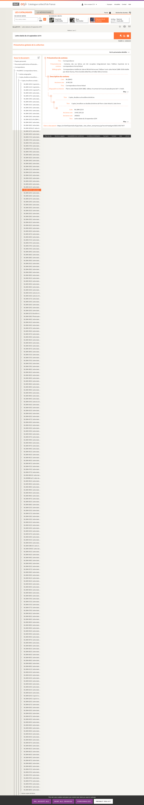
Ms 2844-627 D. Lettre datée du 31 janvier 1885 (32, 704)
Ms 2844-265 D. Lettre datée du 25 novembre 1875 (32, 231)
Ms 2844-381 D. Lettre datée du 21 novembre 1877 (32, 372)
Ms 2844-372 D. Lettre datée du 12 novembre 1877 (32, 355)
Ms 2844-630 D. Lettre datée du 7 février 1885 (32, 707)
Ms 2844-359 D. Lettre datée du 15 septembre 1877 (32, 337)
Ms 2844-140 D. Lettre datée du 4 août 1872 (32, 102)
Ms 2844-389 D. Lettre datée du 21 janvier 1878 (32, 387)
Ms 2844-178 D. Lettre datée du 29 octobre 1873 (32, 152)
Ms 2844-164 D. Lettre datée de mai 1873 (32, 122)
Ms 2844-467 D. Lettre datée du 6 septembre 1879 (32, 463)
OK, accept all (41, 801)
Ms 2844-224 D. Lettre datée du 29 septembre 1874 (32, 193)
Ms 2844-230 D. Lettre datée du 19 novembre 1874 (32, 205)
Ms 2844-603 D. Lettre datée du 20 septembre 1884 (32, 654)
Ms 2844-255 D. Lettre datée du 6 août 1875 (32, 213)
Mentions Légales (59, 136)
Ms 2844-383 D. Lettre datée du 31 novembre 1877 (32, 375)
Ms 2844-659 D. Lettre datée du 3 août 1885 (32, 746)
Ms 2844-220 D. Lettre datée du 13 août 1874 (32, 184)
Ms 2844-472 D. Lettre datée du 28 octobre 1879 (32, 466)
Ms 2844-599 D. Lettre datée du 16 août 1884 (32, 643)
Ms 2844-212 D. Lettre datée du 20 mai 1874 (32, 172)
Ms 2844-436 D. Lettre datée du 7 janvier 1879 (32, 434)
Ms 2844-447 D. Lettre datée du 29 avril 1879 (32, 446)
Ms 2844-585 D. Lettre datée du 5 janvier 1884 (32, 622)
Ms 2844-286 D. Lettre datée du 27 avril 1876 (32, 255)
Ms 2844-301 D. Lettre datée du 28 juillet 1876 (32, 278)
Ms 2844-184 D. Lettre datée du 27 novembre (32, 160)
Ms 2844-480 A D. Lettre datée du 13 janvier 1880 (32, 475)
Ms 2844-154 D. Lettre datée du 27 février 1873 (32, 113)
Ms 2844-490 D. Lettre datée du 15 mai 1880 (32, 490)
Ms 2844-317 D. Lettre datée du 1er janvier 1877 (32, 299)
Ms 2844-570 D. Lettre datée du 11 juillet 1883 (32, 599)
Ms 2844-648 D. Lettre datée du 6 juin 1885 (32, 728)
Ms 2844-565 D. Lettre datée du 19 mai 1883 (32, 590)
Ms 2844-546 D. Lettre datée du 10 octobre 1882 (32, 557)
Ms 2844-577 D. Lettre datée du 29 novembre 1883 (32, 607)
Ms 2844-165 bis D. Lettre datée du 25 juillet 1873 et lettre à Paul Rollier (32, 128)
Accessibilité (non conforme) (76, 136)
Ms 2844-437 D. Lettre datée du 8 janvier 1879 (32, 437)
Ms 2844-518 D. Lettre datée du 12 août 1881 (32, 516)
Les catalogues (23, 12)
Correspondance (20, 67)
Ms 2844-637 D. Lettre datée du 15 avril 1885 (32, 716)
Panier (107, 12)
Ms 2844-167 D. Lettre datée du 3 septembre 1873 (32, 131)
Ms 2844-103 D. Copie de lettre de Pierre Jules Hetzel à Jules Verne (32, 84)
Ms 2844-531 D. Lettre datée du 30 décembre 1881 (32, 540)
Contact (124, 4)
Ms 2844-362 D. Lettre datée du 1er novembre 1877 (32, 340)
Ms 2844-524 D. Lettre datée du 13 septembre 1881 (32, 528)
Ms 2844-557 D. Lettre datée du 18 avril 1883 (32, 569)
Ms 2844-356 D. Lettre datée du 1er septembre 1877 (32, 331)
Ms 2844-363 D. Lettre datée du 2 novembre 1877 (32, 343)
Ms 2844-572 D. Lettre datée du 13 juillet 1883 (32, 601)
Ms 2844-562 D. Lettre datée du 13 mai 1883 (32, 581)
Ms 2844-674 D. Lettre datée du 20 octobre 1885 (32, 775)
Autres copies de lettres (28, 793)
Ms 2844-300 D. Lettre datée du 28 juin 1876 (32, 275)
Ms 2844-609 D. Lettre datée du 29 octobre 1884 (32, 666)
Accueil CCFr (16, 27)
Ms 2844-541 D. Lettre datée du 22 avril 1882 (32, 552)
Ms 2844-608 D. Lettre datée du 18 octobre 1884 (32, 663)
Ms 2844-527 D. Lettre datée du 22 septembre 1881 (32, 534)
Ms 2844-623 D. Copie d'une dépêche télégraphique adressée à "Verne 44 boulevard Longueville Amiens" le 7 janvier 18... (32, 696)
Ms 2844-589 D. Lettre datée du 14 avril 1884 (32, 625)
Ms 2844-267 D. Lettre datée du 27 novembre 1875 (32, 234)
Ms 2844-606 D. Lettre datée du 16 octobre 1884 (32, 660)
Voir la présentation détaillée (118, 52)
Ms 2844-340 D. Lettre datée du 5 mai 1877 (32, 319)
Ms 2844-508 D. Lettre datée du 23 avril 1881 (32, 504)
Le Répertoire (44, 12)
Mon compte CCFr (91, 4)
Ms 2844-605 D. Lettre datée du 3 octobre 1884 (32, 657)
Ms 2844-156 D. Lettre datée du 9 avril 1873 (32, 116)
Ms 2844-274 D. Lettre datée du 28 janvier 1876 (32, 246)
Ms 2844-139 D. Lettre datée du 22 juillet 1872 (32, 99)
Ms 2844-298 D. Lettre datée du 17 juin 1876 (32, 272)
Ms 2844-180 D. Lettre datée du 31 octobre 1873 (32, 155)
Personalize (84, 801)
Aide (129, 4)
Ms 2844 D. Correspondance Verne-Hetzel (28, 71)
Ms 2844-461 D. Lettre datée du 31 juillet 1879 (32, 457)
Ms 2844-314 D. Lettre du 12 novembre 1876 (32, 293)
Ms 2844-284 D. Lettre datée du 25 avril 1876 (32, 252)
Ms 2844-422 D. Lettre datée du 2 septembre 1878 (32, 410)
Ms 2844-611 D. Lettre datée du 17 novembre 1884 (32, 669)
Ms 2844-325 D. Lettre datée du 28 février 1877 (32, 310)
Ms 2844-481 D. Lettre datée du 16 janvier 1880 (32, 481)
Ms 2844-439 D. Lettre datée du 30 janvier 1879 (32, 440)
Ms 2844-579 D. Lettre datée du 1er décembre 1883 (32, 610)
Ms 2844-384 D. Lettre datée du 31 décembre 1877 (32, 378)
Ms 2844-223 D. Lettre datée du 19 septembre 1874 (32, 190)
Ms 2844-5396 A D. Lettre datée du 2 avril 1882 (32, 546)
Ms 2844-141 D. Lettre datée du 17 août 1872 (32, 105)
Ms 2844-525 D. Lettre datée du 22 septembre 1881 (32, 531)
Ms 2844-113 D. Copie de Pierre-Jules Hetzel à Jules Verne (32, 90)
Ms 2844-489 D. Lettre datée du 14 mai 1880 (32, 487)
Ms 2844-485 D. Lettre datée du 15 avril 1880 (32, 484)
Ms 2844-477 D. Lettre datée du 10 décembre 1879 (32, 472)
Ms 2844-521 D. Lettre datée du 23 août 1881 (32, 522)
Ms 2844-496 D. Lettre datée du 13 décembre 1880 (32, 496)
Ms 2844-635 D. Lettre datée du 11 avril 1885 (32, 713)
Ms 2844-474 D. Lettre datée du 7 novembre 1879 (32, 469)
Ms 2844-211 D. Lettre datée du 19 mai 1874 (32, 169)
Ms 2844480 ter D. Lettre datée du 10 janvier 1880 (32, 478)
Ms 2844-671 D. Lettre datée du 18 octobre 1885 (32, 769)
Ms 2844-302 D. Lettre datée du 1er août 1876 (32, 281)
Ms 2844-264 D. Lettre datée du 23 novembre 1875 (32, 228)
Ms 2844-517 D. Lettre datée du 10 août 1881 (32, 513)
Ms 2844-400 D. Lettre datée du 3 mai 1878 (32, 396)
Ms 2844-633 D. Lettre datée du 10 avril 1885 (32, 710)
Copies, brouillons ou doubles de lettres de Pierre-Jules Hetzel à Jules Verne (30, 80)
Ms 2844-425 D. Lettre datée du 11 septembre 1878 (32, 416)
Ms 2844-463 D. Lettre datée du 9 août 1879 (32, 460)
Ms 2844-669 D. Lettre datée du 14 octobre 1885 (32, 766)
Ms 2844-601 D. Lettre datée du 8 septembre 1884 (32, 649)
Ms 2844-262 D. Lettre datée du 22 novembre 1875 (32, 225)
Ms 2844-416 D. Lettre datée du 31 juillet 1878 (32, 404)
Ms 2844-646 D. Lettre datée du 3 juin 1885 (32, 725)
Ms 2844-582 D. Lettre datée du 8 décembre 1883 (32, 616)
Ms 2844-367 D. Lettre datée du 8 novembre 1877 (32, 349)
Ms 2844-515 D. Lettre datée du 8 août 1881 (32, 510)
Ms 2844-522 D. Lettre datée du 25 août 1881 (32, 525)
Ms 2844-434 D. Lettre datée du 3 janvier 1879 (32, 431)
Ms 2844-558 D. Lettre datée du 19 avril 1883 (32, 572)
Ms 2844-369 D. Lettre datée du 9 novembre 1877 (32, 352)
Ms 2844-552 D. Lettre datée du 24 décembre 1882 (32, 566)
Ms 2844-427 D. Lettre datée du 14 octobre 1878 (32, 419)
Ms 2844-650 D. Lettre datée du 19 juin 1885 (32, 731)
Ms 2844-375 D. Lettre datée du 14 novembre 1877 (32, 360)
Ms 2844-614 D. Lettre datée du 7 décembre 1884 (32, 675)
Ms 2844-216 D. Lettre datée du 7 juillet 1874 (32, 178)
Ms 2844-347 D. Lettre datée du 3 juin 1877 (32, 328)
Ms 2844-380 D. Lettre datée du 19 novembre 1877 (32, 369)
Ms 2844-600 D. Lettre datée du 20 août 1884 (32, 646)
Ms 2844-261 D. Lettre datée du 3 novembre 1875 (32, 222)
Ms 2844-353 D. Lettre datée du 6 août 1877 (32, 346)
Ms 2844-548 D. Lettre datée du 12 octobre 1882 (32, 560)
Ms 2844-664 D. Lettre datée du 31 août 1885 (32, 757)
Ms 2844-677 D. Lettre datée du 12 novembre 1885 (32, 781)
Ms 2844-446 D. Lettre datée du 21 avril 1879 (32, 443)
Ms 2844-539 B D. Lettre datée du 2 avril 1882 (32, 549)
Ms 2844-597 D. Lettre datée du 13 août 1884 (32, 640)
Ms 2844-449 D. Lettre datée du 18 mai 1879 (32, 449)
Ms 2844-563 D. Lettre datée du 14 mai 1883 (32, 584)
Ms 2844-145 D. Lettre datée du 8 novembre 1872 (32, 110)
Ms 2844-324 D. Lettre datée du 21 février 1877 (32, 307)
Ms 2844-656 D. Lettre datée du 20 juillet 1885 (32, 740)
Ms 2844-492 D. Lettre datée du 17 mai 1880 (32, 493)
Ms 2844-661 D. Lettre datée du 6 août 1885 (32, 749)
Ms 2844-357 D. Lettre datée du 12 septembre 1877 (32, 334)
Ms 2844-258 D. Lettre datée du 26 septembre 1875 (32, 216)
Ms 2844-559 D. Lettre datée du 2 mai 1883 (32, 575)
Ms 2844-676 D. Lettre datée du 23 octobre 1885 (32, 778)
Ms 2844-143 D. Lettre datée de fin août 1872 (32, 108)
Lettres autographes (25, 74)
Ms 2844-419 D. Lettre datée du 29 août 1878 (32, 407)
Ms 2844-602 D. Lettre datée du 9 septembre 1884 (32, 651)
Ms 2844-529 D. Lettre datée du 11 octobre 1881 (32, 537)
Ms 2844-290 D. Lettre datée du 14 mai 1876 (32, 260)
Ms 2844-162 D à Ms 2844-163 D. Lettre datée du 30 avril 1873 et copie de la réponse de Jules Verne (32, 119)
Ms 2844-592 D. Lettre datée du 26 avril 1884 (32, 631)
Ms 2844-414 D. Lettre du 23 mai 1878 (32, 402)
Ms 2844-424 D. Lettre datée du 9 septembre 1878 (32, 413)
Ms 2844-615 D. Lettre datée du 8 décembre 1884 (32, 678)
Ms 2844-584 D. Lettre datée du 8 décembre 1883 (32, 619)
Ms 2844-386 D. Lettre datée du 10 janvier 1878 (32, 384)
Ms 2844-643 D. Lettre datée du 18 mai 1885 (32, 719)
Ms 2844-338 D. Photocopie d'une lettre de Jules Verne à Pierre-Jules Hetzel (32, 316)
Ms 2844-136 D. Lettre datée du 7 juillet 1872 (32, 93)
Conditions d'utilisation (93, 136)
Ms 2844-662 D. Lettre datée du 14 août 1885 (32, 751)
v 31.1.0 (127, 136)
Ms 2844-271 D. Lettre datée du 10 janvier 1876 (32, 240)
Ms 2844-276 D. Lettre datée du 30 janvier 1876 (32, 249)
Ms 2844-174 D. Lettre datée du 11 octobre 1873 (32, 143)
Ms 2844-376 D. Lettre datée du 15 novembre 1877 (32, 363)
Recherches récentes (123, 12)
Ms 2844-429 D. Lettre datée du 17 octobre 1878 (32, 422)
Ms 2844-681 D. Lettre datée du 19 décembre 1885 (32, 787)
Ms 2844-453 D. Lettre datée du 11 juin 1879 (32, 454)
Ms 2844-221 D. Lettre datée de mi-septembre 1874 (32, 187)
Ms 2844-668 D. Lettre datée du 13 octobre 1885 (32, 763)
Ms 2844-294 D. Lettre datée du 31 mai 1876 (32, 266)
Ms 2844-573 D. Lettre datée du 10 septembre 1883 (32, 604)
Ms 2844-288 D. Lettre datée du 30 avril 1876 (32, 257)
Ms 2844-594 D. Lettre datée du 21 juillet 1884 (32, 634)
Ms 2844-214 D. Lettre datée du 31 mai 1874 (32, 175)
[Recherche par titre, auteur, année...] (26, 19)
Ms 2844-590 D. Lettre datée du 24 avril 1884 (32, 628)
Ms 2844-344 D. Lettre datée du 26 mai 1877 (32, 325)
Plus (124, 92)
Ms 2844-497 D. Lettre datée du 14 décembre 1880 (32, 499)
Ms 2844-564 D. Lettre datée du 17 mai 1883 (32, 587)
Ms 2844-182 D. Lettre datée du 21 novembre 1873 (32, 157)
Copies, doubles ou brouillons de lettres (29, 77)
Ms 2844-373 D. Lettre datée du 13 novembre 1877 (32, 357)
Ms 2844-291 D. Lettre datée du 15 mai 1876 (32, 263)
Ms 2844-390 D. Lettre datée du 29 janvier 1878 (32, 390)
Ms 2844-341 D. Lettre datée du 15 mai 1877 (32, 322)
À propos (109, 4)
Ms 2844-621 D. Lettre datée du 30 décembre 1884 (32, 690)
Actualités (117, 4)
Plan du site (48, 136)
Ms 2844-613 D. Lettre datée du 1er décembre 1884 (32, 672)
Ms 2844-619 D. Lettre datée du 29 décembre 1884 (32, 687)
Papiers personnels (20, 61)
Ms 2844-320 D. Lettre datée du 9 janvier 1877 (32, 305)
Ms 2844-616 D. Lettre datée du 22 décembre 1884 (32, 681)
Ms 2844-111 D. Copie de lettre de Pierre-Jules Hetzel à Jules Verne (32, 87)
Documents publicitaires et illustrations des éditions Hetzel (26, 64)
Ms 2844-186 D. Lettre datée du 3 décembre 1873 (32, 163)
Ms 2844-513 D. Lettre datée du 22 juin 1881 (32, 507)
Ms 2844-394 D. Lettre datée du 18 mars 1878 (32, 393)
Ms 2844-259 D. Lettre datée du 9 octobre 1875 (32, 219)
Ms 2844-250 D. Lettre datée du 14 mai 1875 (32, 207)
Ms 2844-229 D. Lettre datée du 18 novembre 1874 (32, 202)
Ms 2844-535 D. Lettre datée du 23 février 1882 (32, 543)
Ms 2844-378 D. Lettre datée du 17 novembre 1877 (32, 366)
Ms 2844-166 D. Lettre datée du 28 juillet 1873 (32, 125)
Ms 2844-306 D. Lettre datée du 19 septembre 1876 (32, 287)
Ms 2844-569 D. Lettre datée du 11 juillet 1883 (32, 596)
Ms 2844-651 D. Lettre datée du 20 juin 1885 (32, 734)
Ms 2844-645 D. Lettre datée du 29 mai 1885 (32, 722)
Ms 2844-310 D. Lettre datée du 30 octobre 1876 (32, 290)
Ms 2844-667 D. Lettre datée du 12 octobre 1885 (32, 760)
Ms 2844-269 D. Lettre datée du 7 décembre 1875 (32, 237)
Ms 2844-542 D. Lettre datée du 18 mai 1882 (32, 554)
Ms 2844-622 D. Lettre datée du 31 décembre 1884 (32, 693)
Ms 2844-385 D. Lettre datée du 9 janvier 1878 (32, 381)
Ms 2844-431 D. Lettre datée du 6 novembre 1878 (32, 425)
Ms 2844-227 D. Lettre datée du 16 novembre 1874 (32, 199)
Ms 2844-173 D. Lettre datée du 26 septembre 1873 (32, 140)
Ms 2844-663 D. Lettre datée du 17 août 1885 (32, 754)
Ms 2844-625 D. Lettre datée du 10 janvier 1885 (32, 701)
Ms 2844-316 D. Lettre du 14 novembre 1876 (32, 296)
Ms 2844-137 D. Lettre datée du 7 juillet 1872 (32, 96)
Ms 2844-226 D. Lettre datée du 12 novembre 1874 (32, 196)
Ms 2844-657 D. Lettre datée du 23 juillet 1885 (32, 743)
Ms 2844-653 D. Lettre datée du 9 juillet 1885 (32, 737)
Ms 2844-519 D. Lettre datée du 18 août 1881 (32, 519)
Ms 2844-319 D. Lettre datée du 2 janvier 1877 (32, 302)
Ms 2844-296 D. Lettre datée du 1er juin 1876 (32, 269)
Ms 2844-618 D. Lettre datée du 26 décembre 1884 (32, 684)
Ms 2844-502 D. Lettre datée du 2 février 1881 (32, 502)
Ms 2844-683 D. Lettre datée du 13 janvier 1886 (32, 790)
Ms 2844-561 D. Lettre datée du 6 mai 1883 (32, 578)
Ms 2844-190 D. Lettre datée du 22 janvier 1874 (32, 166)
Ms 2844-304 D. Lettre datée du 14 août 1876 (32, 284)
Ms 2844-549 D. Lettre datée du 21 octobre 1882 (32, 563)
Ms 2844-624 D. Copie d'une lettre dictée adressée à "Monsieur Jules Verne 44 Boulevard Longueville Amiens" (32, 699)
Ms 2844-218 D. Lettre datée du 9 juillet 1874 (32, 181)
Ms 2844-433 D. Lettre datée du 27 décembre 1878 (32, 428)
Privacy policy (103, 801)
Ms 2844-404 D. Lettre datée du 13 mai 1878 (32, 399)
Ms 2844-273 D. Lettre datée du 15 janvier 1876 (32, 243)
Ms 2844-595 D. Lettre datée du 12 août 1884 (32, 637)
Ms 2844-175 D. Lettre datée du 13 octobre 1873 (32, 146)
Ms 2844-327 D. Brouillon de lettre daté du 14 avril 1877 (32, 313)
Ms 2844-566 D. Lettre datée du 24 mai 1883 (32, 593)
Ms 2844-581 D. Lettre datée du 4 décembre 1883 (32, 613)
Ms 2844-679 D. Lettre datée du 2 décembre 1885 (32, 784)
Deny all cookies (63, 801)
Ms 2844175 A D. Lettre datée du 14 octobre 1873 (32, 149)
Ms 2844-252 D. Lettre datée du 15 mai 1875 (32, 210)
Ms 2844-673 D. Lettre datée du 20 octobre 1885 (32, 772)
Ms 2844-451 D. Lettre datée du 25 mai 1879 (32, 452)
